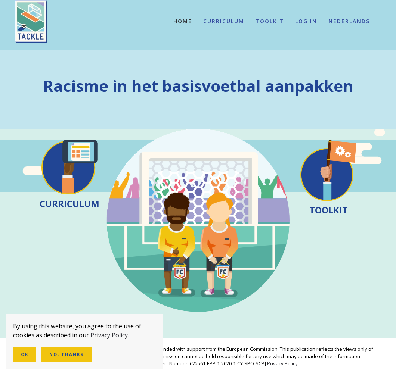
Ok (24, 354)
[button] (349, 22)
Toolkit (270, 21)
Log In (306, 21)
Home (182, 21)
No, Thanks (66, 354)
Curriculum (223, 21)
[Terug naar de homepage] (31, 21)
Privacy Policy (282, 363)
